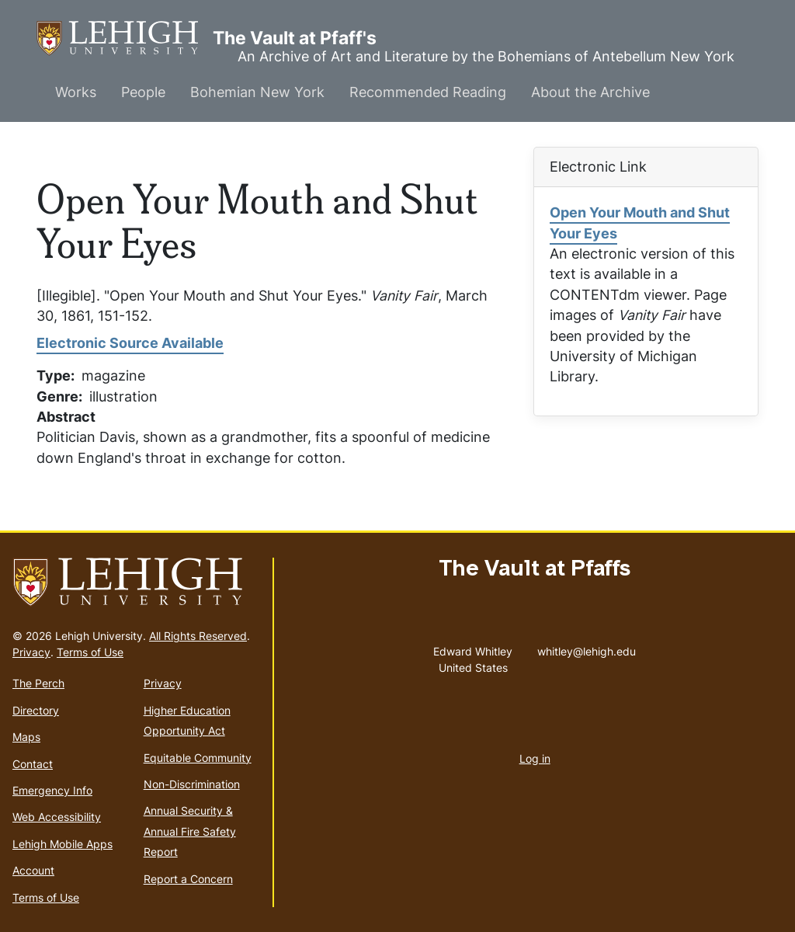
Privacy (31, 652)
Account (33, 870)
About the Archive (590, 92)
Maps (26, 736)
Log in (534, 758)
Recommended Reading (427, 92)
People (143, 92)
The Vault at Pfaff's (124, 38)
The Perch (38, 683)
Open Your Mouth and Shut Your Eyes (640, 222)
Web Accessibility (56, 816)
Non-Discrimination (192, 784)
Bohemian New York (257, 92)
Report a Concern (188, 878)
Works (75, 92)
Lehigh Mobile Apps (62, 843)
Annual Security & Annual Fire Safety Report (190, 831)
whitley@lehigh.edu (586, 648)
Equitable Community (198, 757)
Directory (35, 710)
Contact (32, 763)
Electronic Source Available (130, 343)
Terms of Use (90, 652)
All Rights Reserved (198, 635)
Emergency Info (52, 790)
